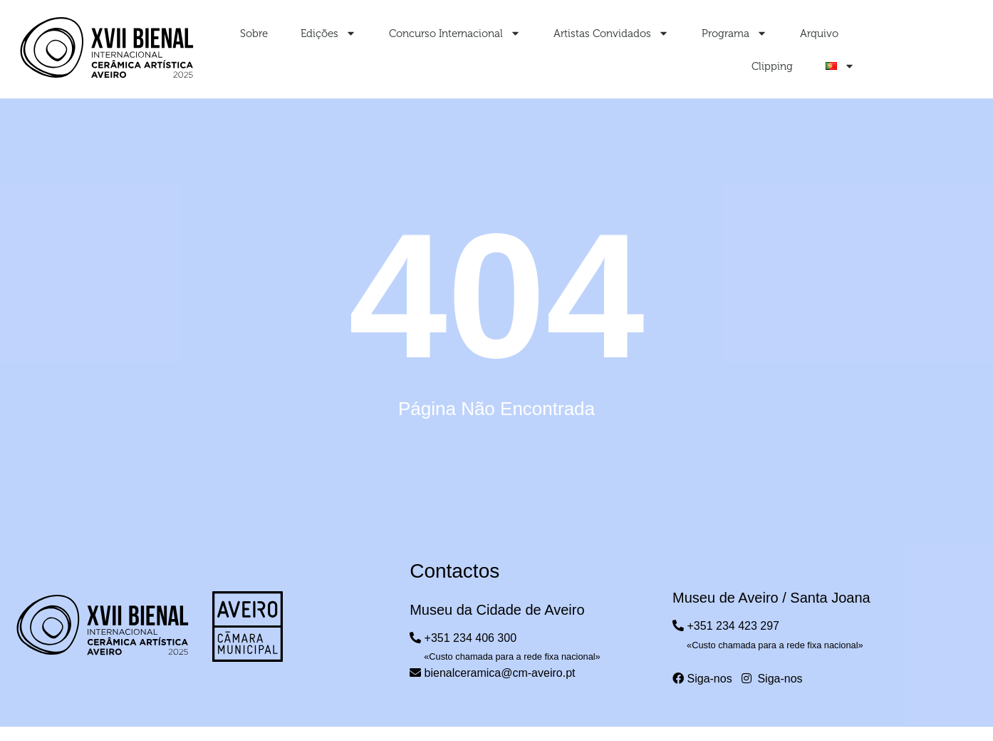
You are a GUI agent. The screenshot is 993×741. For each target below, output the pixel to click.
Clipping (772, 66)
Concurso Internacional (455, 33)
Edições (328, 33)
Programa (734, 33)
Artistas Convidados (611, 33)
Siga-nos (702, 679)
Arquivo (819, 33)
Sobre (254, 33)
